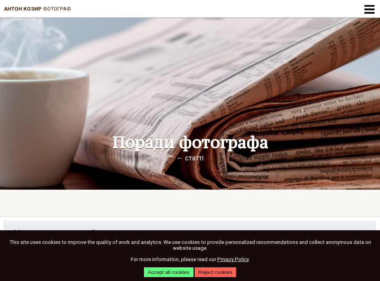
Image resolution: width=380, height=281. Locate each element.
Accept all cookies (169, 272)
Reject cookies (216, 272)
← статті (190, 158)
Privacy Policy (233, 259)
